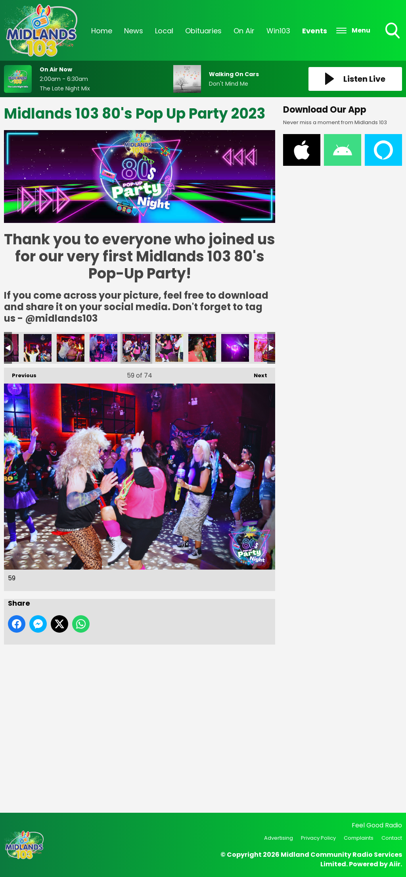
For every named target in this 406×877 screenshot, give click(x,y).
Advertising (278, 838)
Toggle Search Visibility (393, 31)
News (133, 31)
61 (202, 348)
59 (136, 348)
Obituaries (203, 31)
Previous (20, 373)
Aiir (394, 864)
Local (164, 31)
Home (101, 31)
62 (235, 348)
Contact (391, 838)
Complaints (358, 838)
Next (256, 373)
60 (169, 348)
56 (38, 348)
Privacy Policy (318, 838)
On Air (244, 31)
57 (70, 348)
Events (314, 31)
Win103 (278, 31)
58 (103, 348)
